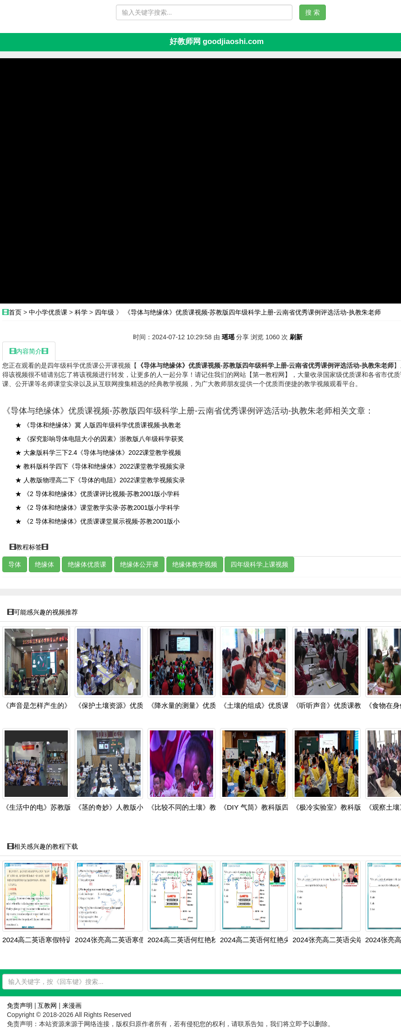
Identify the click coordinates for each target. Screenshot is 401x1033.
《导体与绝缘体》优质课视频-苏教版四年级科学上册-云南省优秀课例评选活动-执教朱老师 (252, 312)
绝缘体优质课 (87, 564)
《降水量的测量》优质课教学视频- (200, 705)
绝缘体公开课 (139, 564)
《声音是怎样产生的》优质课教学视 (57, 705)
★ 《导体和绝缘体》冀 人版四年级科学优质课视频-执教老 (98, 425)
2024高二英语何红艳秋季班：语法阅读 (207, 940)
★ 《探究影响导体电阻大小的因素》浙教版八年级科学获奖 (99, 438)
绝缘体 (44, 564)
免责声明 (20, 1005)
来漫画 (72, 1005)
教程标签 (29, 547)
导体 (14, 564)
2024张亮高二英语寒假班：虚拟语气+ (133, 940)
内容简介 (29, 351)
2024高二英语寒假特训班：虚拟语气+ (60, 940)
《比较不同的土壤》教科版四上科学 (203, 807)
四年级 (104, 312)
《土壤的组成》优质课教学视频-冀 (272, 705)
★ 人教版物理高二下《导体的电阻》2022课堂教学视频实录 (100, 480)
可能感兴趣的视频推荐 (42, 612)
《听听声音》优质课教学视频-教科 (345, 705)
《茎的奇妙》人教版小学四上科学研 (130, 807)
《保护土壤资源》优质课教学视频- (127, 705)
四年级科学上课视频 (259, 564)
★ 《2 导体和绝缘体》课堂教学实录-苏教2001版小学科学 (97, 507)
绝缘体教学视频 (194, 564)
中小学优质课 (48, 312)
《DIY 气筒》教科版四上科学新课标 (275, 807)
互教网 (47, 1005)
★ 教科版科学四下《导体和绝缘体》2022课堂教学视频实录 (100, 466)
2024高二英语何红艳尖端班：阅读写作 (279, 940)
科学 (81, 312)
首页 (15, 312)
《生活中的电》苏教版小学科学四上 (57, 807)
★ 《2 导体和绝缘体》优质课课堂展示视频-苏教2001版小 (97, 521)
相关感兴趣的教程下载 (42, 846)
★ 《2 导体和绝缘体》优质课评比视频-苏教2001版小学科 (97, 493)
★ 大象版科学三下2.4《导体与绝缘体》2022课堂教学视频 (98, 452)
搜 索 (312, 12)
